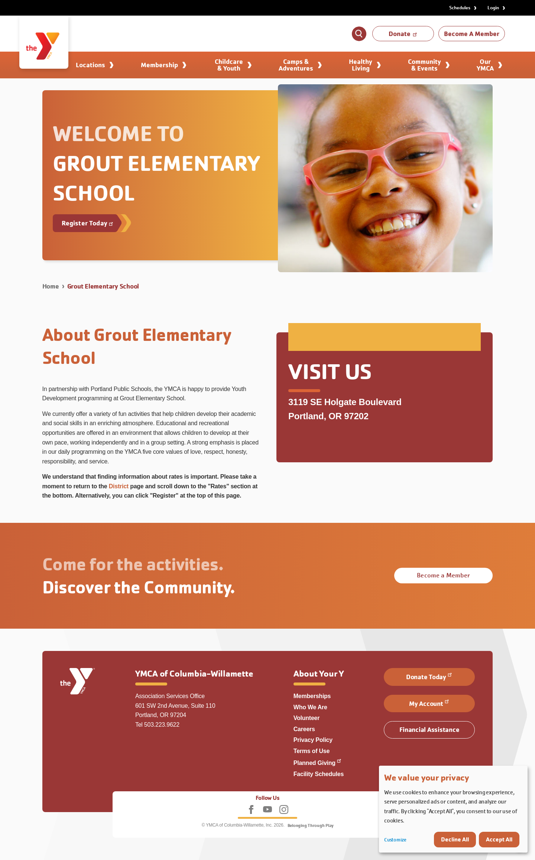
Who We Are (310, 707)
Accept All (499, 839)
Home (50, 286)
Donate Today (429, 676)
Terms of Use (312, 751)
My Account (429, 703)
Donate (403, 33)
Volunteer (307, 718)
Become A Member (471, 33)
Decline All (455, 839)
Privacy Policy (313, 740)
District (119, 486)
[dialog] (453, 809)
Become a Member (443, 575)
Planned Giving (318, 763)
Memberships (312, 696)
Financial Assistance (429, 729)
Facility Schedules (319, 774)
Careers (304, 729)
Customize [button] (395, 840)
